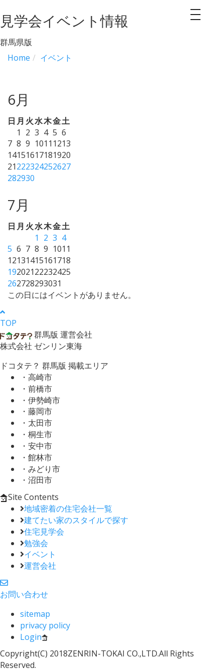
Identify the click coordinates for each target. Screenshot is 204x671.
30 (30, 178)
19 (12, 271)
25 (48, 166)
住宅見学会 (44, 531)
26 (57, 166)
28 (12, 178)
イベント (40, 554)
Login (34, 636)
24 (39, 166)
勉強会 (36, 543)
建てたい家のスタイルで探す (76, 520)
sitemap (35, 613)
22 (21, 166)
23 (30, 166)
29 (21, 178)
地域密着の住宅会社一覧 (68, 508)
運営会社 (40, 565)
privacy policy (45, 625)
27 (66, 166)
